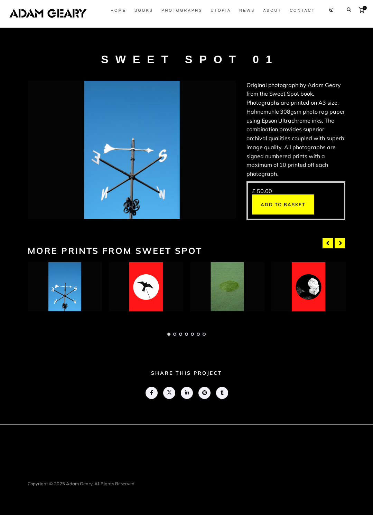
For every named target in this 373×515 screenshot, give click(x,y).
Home (115, 10)
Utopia (218, 10)
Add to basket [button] (283, 204)
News (244, 10)
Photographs (179, 10)
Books (141, 10)
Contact (300, 10)
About (270, 10)
